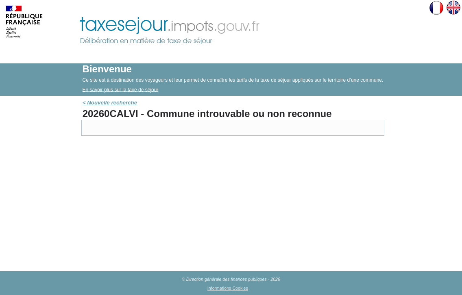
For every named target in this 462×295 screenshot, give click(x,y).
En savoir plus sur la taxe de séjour (121, 89)
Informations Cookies (227, 288)
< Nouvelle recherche (110, 103)
